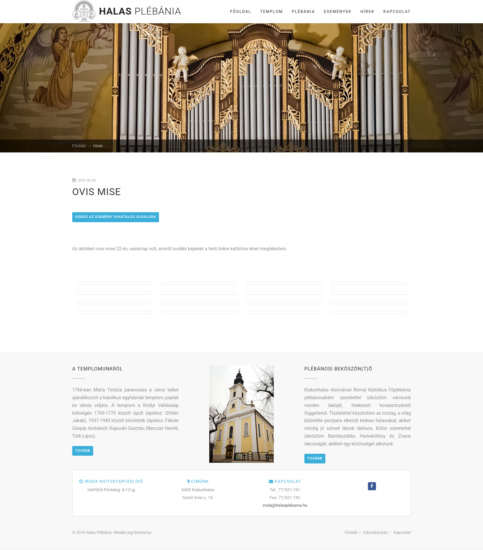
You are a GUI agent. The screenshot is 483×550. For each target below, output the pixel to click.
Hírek (367, 11)
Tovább (82, 451)
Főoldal (240, 11)
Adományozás (375, 532)
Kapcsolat (397, 11)
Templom (271, 11)
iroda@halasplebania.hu (284, 505)
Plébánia (303, 11)
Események (338, 11)
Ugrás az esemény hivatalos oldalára (115, 217)
